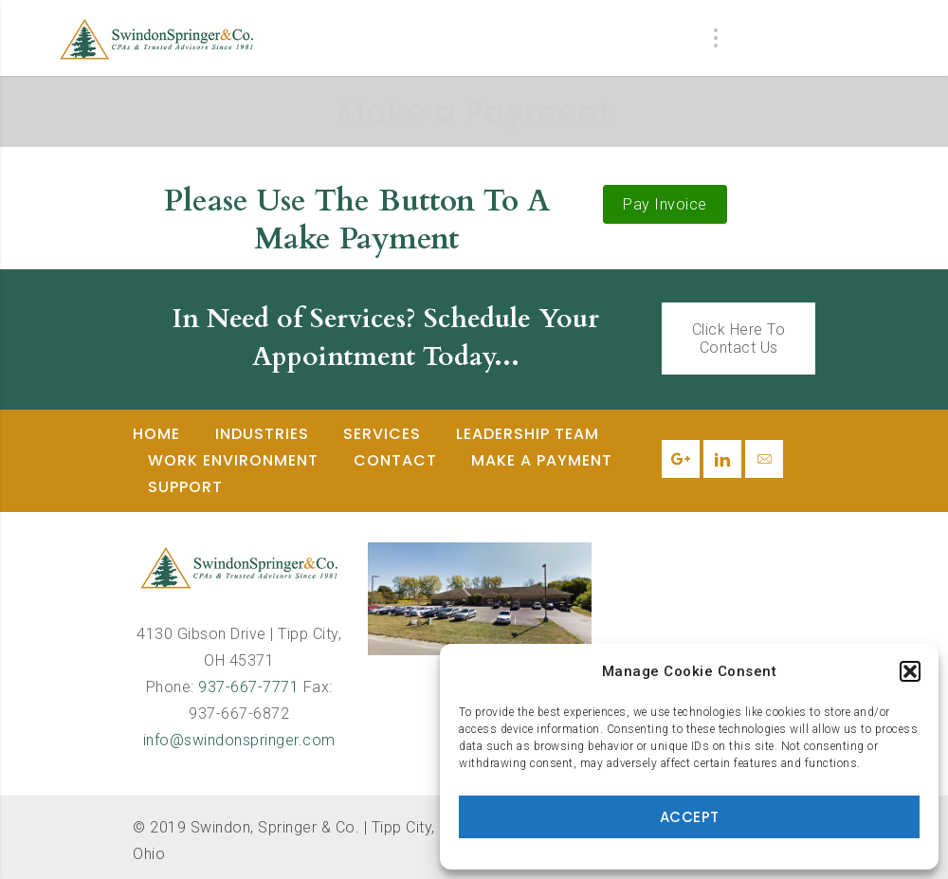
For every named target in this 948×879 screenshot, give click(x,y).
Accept (690, 817)
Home (156, 434)
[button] (910, 671)
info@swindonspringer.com (239, 740)
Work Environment (233, 460)
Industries (262, 434)
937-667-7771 (248, 687)
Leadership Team (527, 434)
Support (185, 487)
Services (382, 434)
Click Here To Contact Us (739, 338)
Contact (395, 460)
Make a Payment (541, 460)
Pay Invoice (665, 204)
